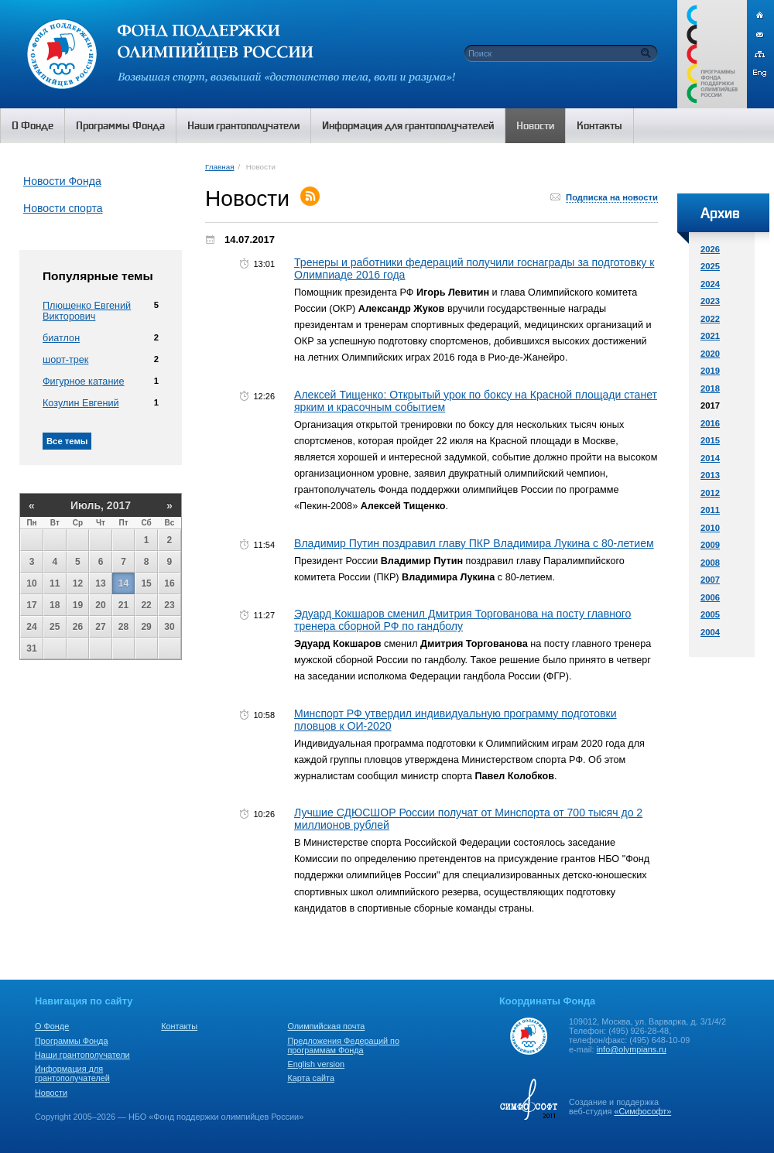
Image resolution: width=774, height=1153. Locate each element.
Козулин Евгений (81, 403)
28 (123, 626)
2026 (710, 249)
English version (315, 1064)
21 (123, 605)
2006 (710, 597)
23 (169, 605)
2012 (710, 493)
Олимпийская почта (326, 1026)
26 (78, 626)
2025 (710, 266)
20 (100, 605)
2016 (710, 423)
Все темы (66, 441)
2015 (710, 440)
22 (146, 605)
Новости (51, 1092)
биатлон (61, 338)
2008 (710, 562)
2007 (710, 579)
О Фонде (52, 1026)
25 (55, 626)
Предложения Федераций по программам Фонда (343, 1045)
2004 (710, 632)
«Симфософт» (642, 1111)
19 (78, 605)
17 (31, 605)
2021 (710, 335)
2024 (710, 284)
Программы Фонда (71, 1040)
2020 (710, 353)
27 (100, 626)
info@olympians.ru (631, 1049)
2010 (710, 527)
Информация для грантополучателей (72, 1073)
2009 (710, 544)
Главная (219, 167)
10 (31, 583)
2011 (710, 510)
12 (78, 583)
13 (100, 583)
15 (146, 583)
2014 (710, 458)
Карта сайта (310, 1078)
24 (31, 626)
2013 (710, 475)
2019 (710, 370)
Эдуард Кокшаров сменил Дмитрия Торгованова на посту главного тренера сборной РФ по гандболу (462, 619)
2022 (710, 318)
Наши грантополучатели (82, 1054)
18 (55, 605)
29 (146, 626)
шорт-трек (65, 359)
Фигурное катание (83, 381)
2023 (710, 301)
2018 (710, 388)
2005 (710, 614)
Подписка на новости (612, 197)
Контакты (179, 1026)
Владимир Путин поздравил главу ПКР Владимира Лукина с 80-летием (474, 543)
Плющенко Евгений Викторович (87, 311)
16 (169, 583)
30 (169, 626)
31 (31, 648)
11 (55, 583)
